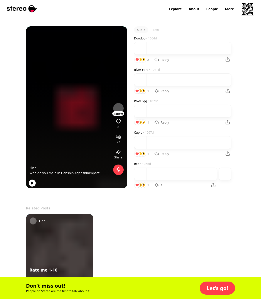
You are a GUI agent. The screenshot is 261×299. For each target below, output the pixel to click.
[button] (217, 288)
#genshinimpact (86, 173)
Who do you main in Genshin (52, 173)
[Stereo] (22, 8)
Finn (33, 167)
